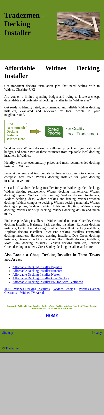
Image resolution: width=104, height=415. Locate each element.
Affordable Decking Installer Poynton (37, 267)
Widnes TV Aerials (32, 292)
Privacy (97, 332)
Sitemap (7, 332)
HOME (52, 315)
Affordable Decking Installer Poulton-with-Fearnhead (48, 282)
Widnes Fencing (64, 289)
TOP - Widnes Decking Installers (27, 289)
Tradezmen (12, 348)
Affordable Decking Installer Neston (37, 274)
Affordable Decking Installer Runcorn (38, 271)
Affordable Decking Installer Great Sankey (41, 278)
